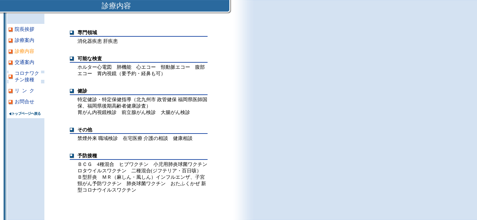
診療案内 (24, 40)
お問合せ (24, 101)
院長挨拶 (24, 29)
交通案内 (24, 62)
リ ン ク (24, 90)
